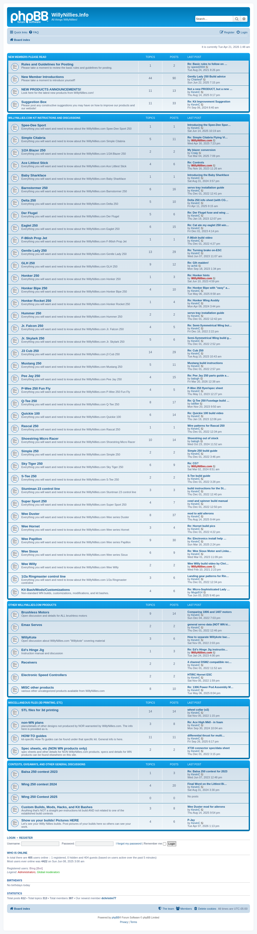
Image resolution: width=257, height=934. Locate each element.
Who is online (17, 852)
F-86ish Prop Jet (34, 238)
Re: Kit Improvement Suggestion (208, 101)
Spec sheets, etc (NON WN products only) (54, 748)
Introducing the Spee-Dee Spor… (209, 124)
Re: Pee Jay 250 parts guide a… (208, 375)
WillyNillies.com (201, 140)
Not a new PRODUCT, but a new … (209, 88)
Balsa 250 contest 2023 (39, 772)
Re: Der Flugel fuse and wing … (208, 212)
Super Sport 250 (34, 501)
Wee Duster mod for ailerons (206, 806)
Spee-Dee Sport (33, 125)
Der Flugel (29, 213)
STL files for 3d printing (39, 710)
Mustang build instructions (205, 362)
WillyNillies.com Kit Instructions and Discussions (44, 118)
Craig (194, 152)
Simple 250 (30, 451)
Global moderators (48, 872)
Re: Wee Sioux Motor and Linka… (209, 550)
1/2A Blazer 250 (33, 150)
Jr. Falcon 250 (32, 326)
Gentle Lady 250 (34, 250)
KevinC (195, 92)
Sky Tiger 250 (32, 463)
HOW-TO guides (34, 736)
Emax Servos (31, 625)
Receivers (29, 662)
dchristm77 (108, 898)
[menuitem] (34, 32)
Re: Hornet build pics (201, 525)
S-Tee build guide (198, 475)
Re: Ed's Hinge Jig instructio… (207, 649)
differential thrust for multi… (206, 735)
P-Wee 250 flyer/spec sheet (205, 388)
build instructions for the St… (206, 488)
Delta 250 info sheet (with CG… (207, 200)
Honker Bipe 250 (34, 288)
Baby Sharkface (33, 175)
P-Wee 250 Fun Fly (35, 388)
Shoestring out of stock (202, 438)
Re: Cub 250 (195, 350)
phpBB (115, 917)
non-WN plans (32, 722)
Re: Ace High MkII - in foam (205, 722)
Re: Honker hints (198, 275)
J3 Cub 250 (30, 351)
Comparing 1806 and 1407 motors (209, 611)
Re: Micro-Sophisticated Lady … (208, 589)
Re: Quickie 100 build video (205, 413)
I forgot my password (129, 843)
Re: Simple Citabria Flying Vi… (207, 137)
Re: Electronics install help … (206, 538)
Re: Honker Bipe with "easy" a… (208, 287)
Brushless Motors (35, 612)
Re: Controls (195, 162)
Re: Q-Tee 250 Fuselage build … (208, 400)
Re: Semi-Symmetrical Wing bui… (209, 325)
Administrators (26, 872)
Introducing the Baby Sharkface (208, 174)
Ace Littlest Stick (34, 163)
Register (26, 837)
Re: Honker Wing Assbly (203, 300)
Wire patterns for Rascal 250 (206, 425)
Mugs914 (197, 592)
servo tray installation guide (205, 187)
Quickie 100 (30, 413)
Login (11, 837)
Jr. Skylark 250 (32, 338)
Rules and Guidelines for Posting (47, 64)
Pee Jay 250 (30, 376)
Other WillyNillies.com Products (32, 605)
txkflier (195, 403)
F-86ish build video (200, 237)
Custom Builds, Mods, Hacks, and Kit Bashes (57, 807)
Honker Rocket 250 (36, 301)
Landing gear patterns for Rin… (208, 576)
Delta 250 (28, 200)
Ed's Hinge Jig (32, 650)
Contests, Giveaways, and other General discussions (46, 764)
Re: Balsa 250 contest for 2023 (207, 771)
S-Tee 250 (29, 476)
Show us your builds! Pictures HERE (50, 820)
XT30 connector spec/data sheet (208, 748)
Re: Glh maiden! (198, 262)
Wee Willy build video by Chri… (208, 563)
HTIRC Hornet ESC (199, 674)
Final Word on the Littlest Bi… (207, 783)
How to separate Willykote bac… (208, 636)
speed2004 (198, 66)
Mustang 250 (31, 363)
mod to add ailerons (200, 513)
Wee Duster (30, 514)
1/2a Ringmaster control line (43, 576)
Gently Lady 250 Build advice (206, 76)
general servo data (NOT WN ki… (209, 624)
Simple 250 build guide (202, 450)
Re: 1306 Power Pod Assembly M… (210, 687)
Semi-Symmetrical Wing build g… (209, 337)
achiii (194, 265)
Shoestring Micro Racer (39, 438)
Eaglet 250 (29, 225)
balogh (195, 378)
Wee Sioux (29, 551)
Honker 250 (30, 275)
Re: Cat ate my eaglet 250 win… (208, 225)
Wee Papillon (31, 539)
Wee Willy (29, 564)
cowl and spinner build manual (207, 500)
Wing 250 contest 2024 (39, 784)
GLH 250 (28, 263)
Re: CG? (193, 463)
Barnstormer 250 (34, 188)
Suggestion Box (33, 102)
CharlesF (197, 79)
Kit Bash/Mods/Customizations (45, 590)
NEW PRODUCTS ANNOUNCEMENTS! (51, 89)
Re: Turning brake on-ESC (204, 250)
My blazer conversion (201, 149)
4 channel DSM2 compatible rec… (209, 662)
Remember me (155, 843)
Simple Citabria (33, 138)
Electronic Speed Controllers (44, 675)
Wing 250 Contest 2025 (39, 797)
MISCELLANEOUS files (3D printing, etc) (35, 702)
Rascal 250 (29, 426)
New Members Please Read (27, 57)
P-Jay (191, 819)
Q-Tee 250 (29, 401)
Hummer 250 (31, 313)
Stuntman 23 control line (40, 489)
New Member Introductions (42, 77)
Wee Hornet (30, 526)
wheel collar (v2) (198, 709)
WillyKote (28, 637)
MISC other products (37, 687)
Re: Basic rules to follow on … (207, 63)
